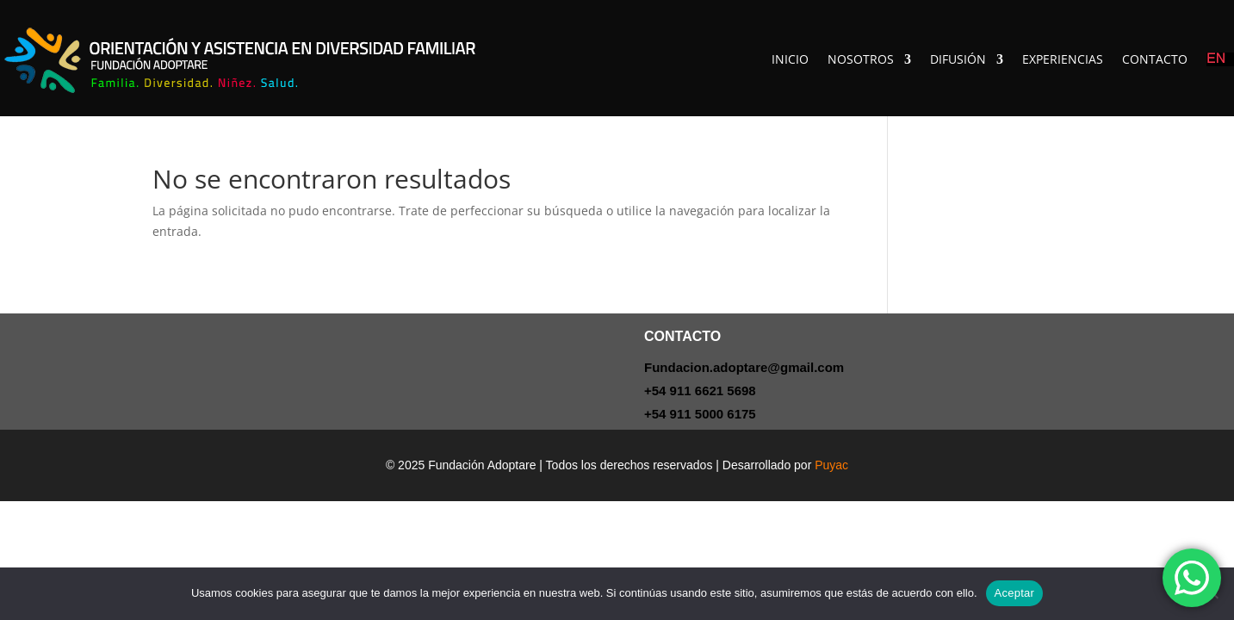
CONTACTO (1154, 59)
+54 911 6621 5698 (700, 390)
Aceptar (1015, 592)
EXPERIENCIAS (1062, 59)
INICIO (790, 59)
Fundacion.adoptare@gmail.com (744, 367)
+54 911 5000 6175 (700, 413)
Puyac (831, 465)
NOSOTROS (861, 59)
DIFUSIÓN (958, 59)
